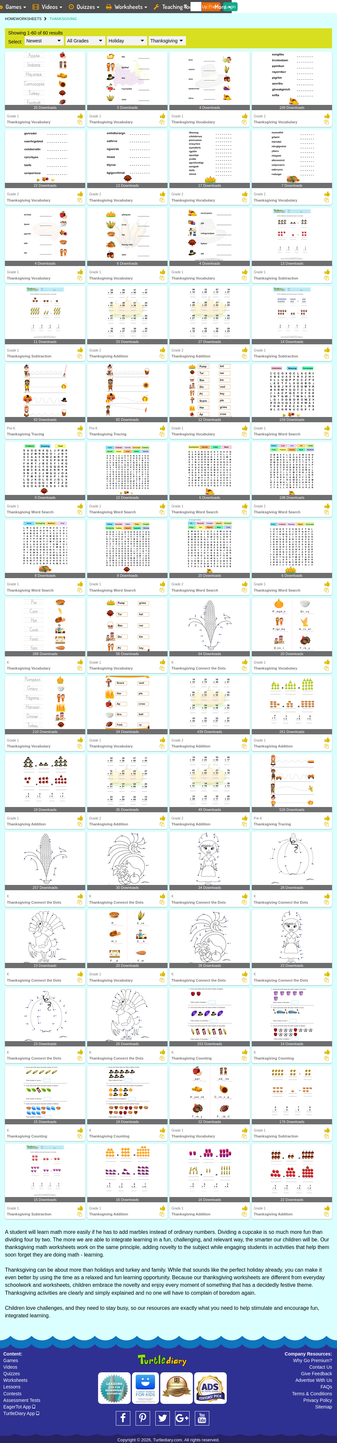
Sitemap (323, 1406)
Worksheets (15, 1380)
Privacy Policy (317, 1400)
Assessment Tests (21, 1400)
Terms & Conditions (312, 1393)
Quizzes (11, 1373)
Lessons (11, 1386)
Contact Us (320, 1367)
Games (10, 1360)
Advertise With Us (314, 1380)
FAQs (326, 1386)
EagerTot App (19, 1406)
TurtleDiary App (21, 1413)
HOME (10, 19)
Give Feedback (316, 1373)
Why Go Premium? (312, 1360)
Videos (10, 1367)
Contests (12, 1393)
